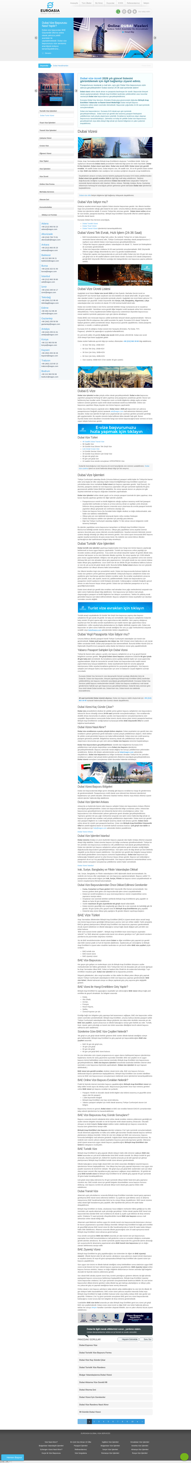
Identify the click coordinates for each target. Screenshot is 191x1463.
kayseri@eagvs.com (49, 356)
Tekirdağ (46, 297)
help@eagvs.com (100, 828)
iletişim (94, 1307)
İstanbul (45, 276)
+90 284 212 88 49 (49, 311)
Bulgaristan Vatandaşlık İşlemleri (51, 1446)
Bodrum (45, 371)
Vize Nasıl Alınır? (51, 1442)
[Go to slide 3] (97, 56)
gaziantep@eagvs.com (50, 324)
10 (132, 1422)
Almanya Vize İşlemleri (139, 1449)
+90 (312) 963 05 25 (49, 248)
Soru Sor (147, 1339)
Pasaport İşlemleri (81, 1446)
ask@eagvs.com (117, 411)
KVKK (120, 3)
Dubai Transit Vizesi (90, 228)
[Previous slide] (36, 38)
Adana (44, 223)
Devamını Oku (56, 99)
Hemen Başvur (14, 1457)
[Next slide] (155, 38)
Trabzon (45, 360)
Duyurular (110, 3)
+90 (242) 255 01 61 (49, 332)
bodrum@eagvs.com (49, 377)
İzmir (44, 286)
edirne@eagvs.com (49, 313)
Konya (44, 339)
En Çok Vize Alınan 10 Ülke (80, 1442)
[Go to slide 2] (95, 56)
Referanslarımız (133, 3)
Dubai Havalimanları (60, 66)
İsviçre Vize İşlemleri (110, 1449)
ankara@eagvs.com (49, 250)
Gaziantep (47, 318)
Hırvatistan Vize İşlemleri (139, 1442)
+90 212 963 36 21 (49, 258)
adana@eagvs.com (49, 229)
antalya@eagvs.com (49, 335)
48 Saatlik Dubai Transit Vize (93, 442)
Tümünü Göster (146, 65)
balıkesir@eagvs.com (50, 261)
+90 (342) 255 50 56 (49, 321)
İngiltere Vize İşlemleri (110, 1442)
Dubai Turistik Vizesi (90, 224)
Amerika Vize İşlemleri (139, 1446)
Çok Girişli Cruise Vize (90, 449)
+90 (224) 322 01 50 (49, 269)
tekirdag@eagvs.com (50, 303)
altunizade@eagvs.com (50, 240)
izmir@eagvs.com (48, 292)
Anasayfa (74, 3)
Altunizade (47, 234)
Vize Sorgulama (81, 1453)
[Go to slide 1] (93, 56)
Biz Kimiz (99, 3)
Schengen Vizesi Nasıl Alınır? (51, 1449)
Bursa (44, 265)
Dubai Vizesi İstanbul (85, 866)
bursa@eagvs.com (49, 271)
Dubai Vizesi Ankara (85, 832)
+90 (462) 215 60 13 (49, 364)
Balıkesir (46, 255)
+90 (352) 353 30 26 (49, 353)
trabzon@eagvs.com (49, 366)
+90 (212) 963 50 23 (49, 227)
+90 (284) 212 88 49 (49, 300)
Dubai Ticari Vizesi (89, 226)
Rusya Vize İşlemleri (140, 1453)
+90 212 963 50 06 (49, 342)
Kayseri (45, 350)
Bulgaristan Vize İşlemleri (110, 1446)
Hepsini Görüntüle (129, 1339)
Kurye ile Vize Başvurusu (51, 1453)
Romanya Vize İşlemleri (110, 1453)
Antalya (45, 329)
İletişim (146, 3)
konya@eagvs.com (49, 345)
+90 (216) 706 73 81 (49, 237)
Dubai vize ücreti (91, 78)
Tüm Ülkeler (86, 3)
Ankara (45, 244)
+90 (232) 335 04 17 (49, 290)
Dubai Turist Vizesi (47, 115)
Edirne (44, 307)
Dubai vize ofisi (85, 195)
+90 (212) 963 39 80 (49, 279)
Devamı (48, 53)
